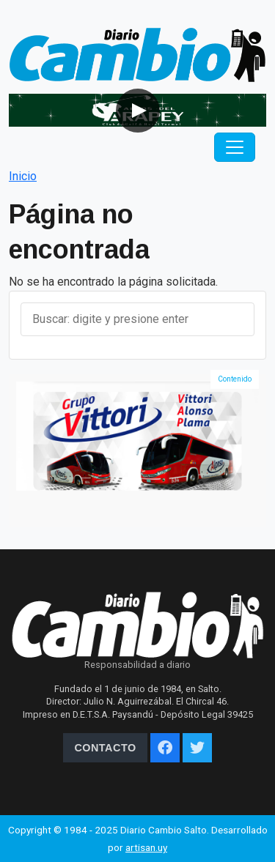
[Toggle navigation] (234, 147)
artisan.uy (146, 847)
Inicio (23, 176)
